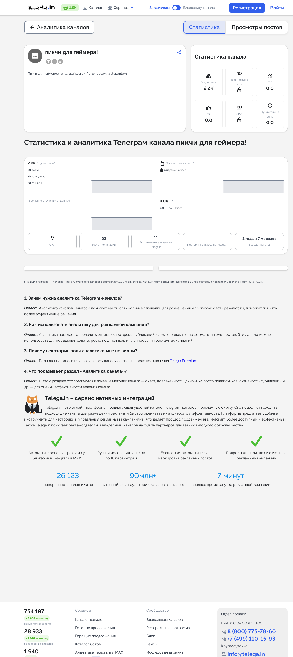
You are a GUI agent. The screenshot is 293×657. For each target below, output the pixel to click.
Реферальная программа (168, 628)
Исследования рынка (164, 652)
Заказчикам (159, 8)
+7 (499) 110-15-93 (251, 638)
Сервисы (120, 7)
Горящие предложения (95, 636)
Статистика (204, 27)
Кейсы (151, 644)
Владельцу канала (199, 8)
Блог (150, 636)
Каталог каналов (89, 619)
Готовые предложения (95, 628)
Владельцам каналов (164, 619)
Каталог (92, 7)
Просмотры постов (257, 27)
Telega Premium (183, 361)
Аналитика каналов (59, 27)
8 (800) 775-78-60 (251, 631)
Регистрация (247, 7)
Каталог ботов (88, 644)
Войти (277, 7)
